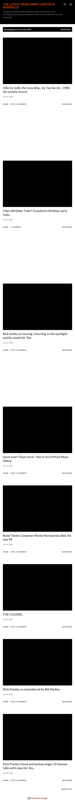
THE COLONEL (13, 614)
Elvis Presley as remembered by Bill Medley (31, 689)
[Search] (64, 4)
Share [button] (5, 104)
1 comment (16, 227)
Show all (66, 29)
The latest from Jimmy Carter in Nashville (29, 6)
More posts (66, 789)
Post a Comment (19, 104)
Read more (67, 104)
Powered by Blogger (37, 798)
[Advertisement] (37, 133)
